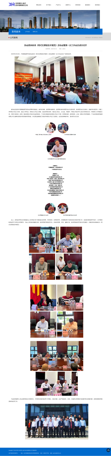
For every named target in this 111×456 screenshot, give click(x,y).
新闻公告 (35, 31)
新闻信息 (96, 37)
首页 (93, 37)
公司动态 (27, 31)
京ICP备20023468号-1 (13, 453)
